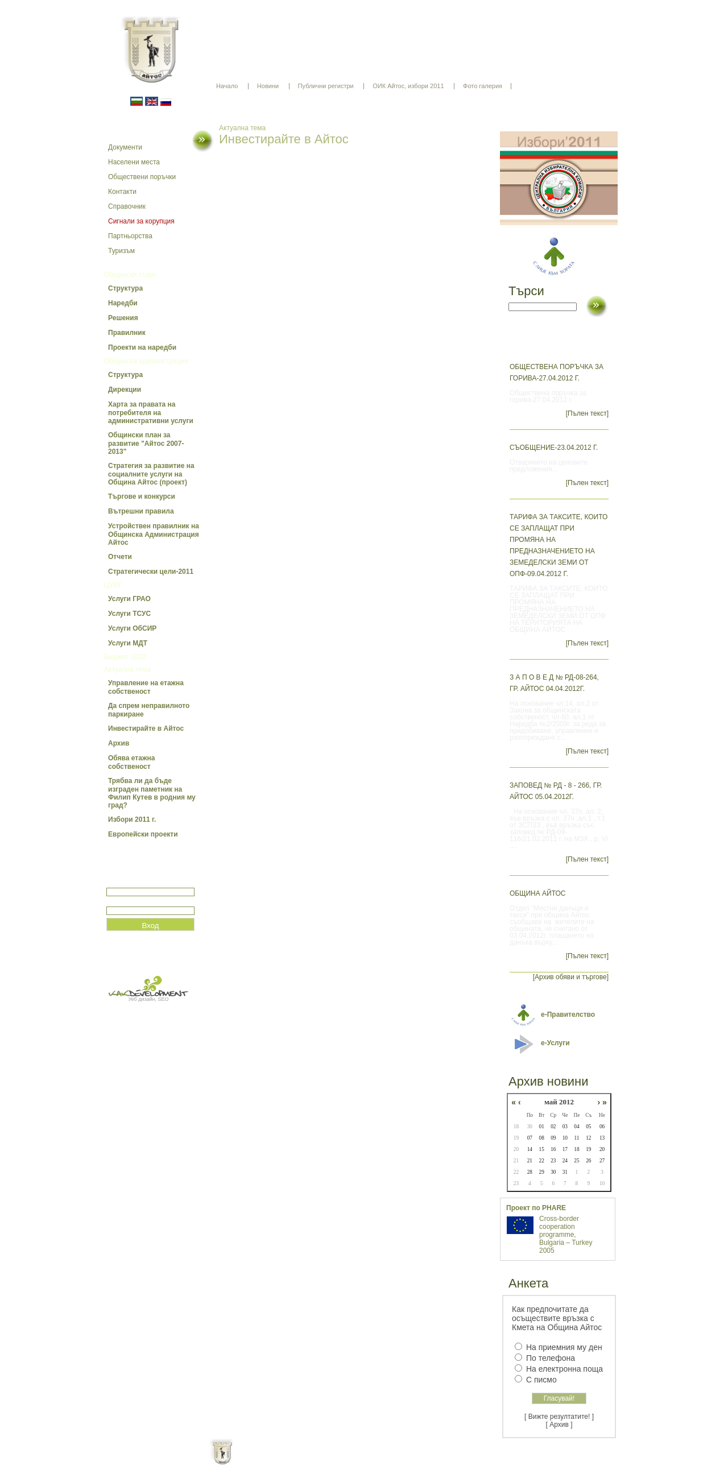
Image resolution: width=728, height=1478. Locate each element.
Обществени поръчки (142, 177)
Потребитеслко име (139, 883)
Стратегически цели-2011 (150, 572)
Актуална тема (127, 669)
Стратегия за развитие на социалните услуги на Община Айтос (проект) (151, 474)
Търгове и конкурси (141, 496)
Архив (118, 743)
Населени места (134, 162)
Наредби (123, 303)
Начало (227, 85)
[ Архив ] (559, 1425)
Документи (125, 147)
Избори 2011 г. (132, 819)
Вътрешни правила (141, 511)
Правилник (127, 333)
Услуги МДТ (127, 643)
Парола (118, 901)
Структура (125, 288)
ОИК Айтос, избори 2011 (408, 85)
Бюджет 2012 (125, 657)
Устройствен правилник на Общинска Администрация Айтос (153, 534)
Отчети (120, 557)
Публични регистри (326, 85)
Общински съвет (130, 275)
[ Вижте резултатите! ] (559, 1417)
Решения (123, 318)
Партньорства (130, 236)
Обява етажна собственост (131, 762)
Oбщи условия (319, 1461)
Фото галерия (482, 85)
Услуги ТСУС (129, 614)
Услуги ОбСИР (132, 628)
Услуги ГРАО (129, 599)
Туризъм (121, 251)
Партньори (374, 1461)
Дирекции (124, 390)
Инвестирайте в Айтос (146, 728)
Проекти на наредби (142, 347)
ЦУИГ (113, 585)
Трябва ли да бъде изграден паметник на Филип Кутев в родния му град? (152, 793)
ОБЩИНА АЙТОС (538, 893)
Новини (268, 85)
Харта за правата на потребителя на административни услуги (150, 412)
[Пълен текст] (587, 413)
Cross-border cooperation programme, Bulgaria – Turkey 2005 (565, 1235)
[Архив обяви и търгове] (571, 977)
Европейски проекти (143, 834)
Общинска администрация (146, 361)
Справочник (127, 206)
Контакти (122, 192)
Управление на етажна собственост (146, 687)
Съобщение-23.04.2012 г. (554, 448)
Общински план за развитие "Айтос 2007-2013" (146, 443)
